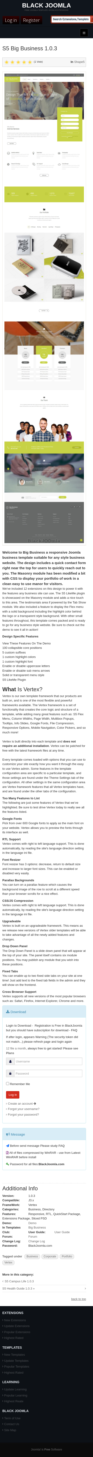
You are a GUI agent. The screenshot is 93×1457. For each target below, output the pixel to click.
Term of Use (12, 1418)
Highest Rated (13, 1338)
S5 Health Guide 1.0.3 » (18, 1288)
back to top (78, 1299)
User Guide (62, 1232)
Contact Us (11, 1424)
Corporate (50, 1256)
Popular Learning (15, 1395)
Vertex (8, 1262)
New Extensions (15, 1320)
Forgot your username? (23, 1109)
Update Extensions (17, 1326)
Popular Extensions (17, 1332)
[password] (48, 1073)
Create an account (22, 1103)
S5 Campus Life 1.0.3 (19, 1281)
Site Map (10, 1430)
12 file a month (16, 1048)
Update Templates (16, 1360)
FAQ (74, 1030)
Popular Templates (16, 1366)
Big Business (37, 1227)
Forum (32, 1236)
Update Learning (15, 1389)
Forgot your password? (23, 1114)
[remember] (7, 1083)
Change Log (36, 1241)
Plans (10, 1053)
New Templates (14, 1354)
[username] (48, 1061)
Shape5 (79, 62)
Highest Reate (13, 1401)
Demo (32, 1223)
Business (32, 1256)
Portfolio (67, 1256)
